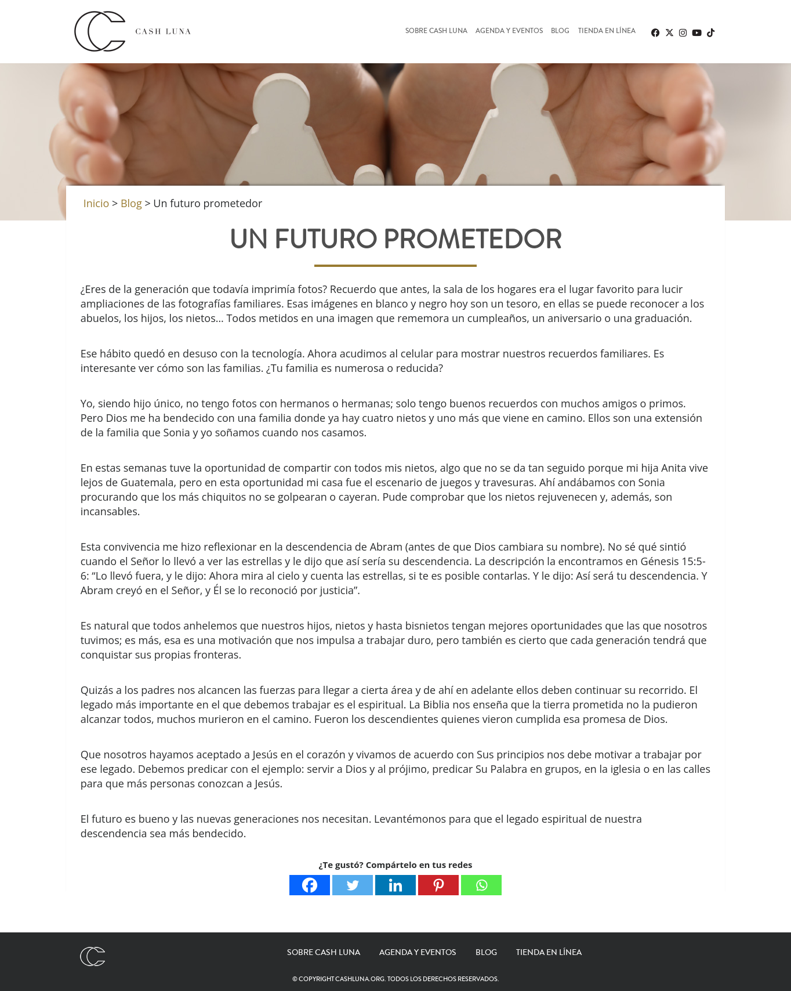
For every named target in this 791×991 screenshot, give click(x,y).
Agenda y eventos (509, 32)
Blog (560, 32)
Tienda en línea (607, 32)
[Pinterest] (438, 885)
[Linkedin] (395, 885)
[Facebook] (309, 885)
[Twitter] (352, 885)
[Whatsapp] (481, 885)
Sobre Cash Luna (436, 32)
